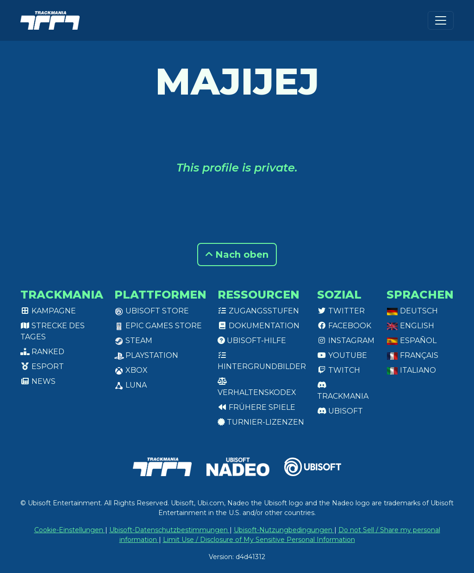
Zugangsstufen (258, 310)
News (38, 381)
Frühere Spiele (256, 407)
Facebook (344, 325)
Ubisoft (340, 411)
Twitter (341, 310)
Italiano (411, 370)
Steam (133, 340)
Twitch (338, 370)
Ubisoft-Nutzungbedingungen (284, 530)
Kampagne (48, 310)
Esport (42, 366)
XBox (131, 370)
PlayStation (146, 355)
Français (412, 355)
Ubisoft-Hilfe (252, 340)
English (410, 325)
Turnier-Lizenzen (261, 422)
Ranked (42, 351)
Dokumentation (258, 325)
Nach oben (237, 254)
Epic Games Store (158, 325)
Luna (130, 385)
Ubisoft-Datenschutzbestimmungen (169, 530)
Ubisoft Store (151, 310)
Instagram (345, 340)
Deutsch (412, 310)
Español (412, 340)
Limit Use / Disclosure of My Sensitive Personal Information (259, 539)
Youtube (342, 355)
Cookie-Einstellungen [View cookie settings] (69, 530)
